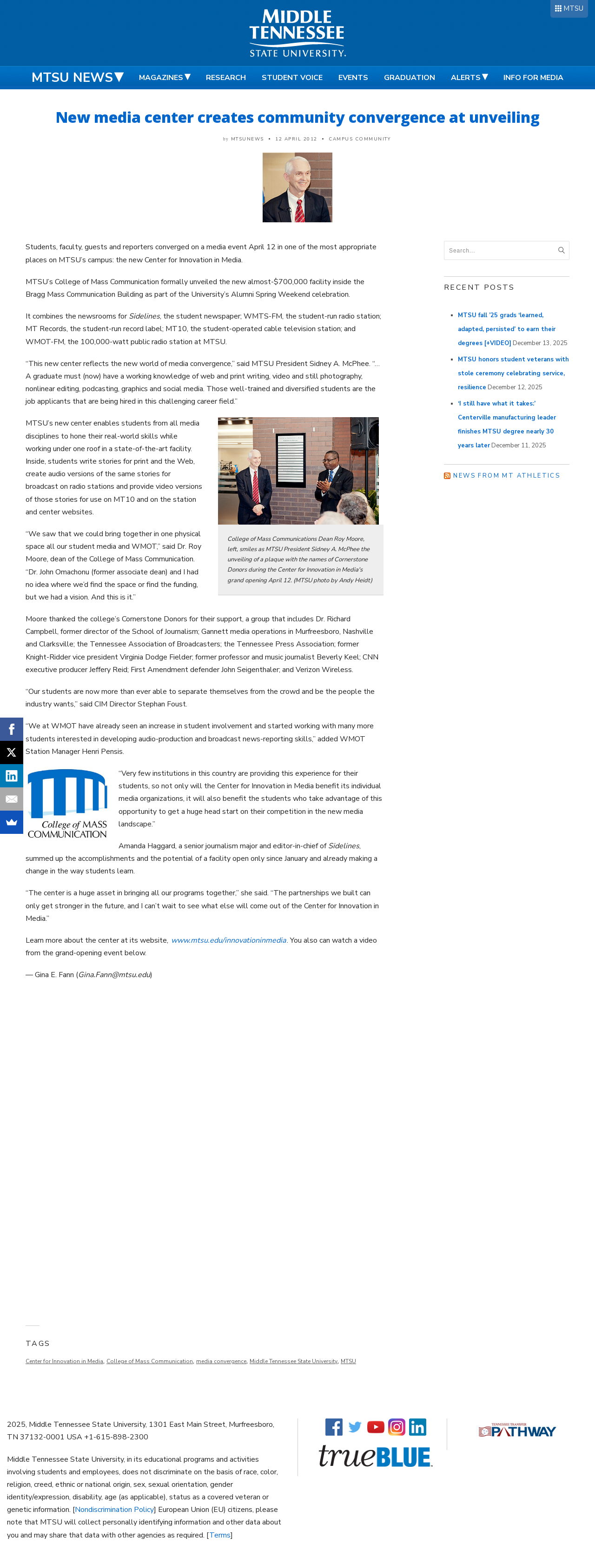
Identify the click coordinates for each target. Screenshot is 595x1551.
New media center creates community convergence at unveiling (298, 117)
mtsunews (247, 139)
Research (226, 78)
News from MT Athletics (506, 476)
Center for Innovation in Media (64, 1361)
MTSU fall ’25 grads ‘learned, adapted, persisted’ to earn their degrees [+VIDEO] (506, 329)
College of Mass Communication (149, 1361)
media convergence (221, 1361)
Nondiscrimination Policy (114, 1509)
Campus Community (359, 139)
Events (353, 78)
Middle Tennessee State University (293, 1361)
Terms (220, 1535)
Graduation (409, 78)
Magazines (161, 78)
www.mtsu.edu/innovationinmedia (228, 940)
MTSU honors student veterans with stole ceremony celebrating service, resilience (513, 373)
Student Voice (292, 78)
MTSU (573, 8)
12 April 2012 (296, 139)
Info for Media (533, 78)
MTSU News (72, 78)
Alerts (466, 78)
